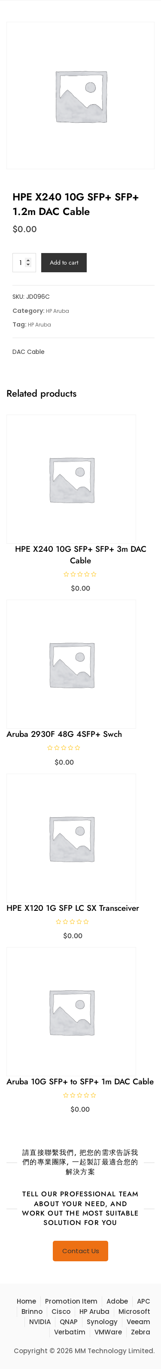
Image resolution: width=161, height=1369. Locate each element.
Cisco (61, 1311)
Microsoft (134, 1311)
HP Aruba (57, 311)
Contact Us (80, 1250)
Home (26, 1301)
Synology (102, 1321)
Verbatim (69, 1332)
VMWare (108, 1332)
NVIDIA (40, 1321)
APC (143, 1301)
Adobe (117, 1301)
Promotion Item (71, 1301)
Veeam (138, 1321)
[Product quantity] (24, 262)
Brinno (32, 1311)
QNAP (69, 1321)
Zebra (140, 1332)
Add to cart (64, 262)
